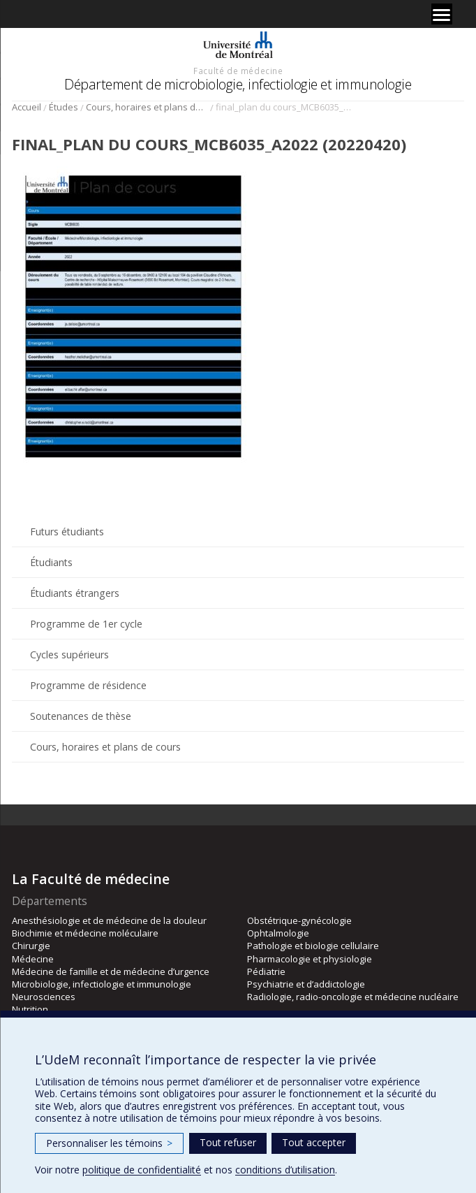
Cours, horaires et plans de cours (147, 107)
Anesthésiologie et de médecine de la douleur (109, 920)
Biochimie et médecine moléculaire (85, 933)
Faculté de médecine (238, 70)
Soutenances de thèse (80, 716)
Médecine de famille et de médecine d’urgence (110, 971)
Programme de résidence (88, 685)
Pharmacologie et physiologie (309, 959)
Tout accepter (313, 1142)
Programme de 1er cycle (86, 623)
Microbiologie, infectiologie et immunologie (101, 984)
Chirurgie (31, 945)
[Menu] (441, 13)
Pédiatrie (266, 971)
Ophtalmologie (278, 933)
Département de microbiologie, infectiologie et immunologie (237, 84)
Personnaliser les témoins (109, 1143)
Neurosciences (43, 996)
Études (63, 107)
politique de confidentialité (141, 1169)
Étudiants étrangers (74, 593)
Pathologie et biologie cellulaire (313, 945)
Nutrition (30, 1009)
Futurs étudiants (67, 531)
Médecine (33, 959)
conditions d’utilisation (285, 1169)
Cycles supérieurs (69, 654)
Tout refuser (228, 1142)
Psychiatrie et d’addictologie (306, 984)
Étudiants (51, 562)
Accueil (26, 107)
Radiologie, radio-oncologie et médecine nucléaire (353, 996)
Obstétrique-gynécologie (299, 920)
